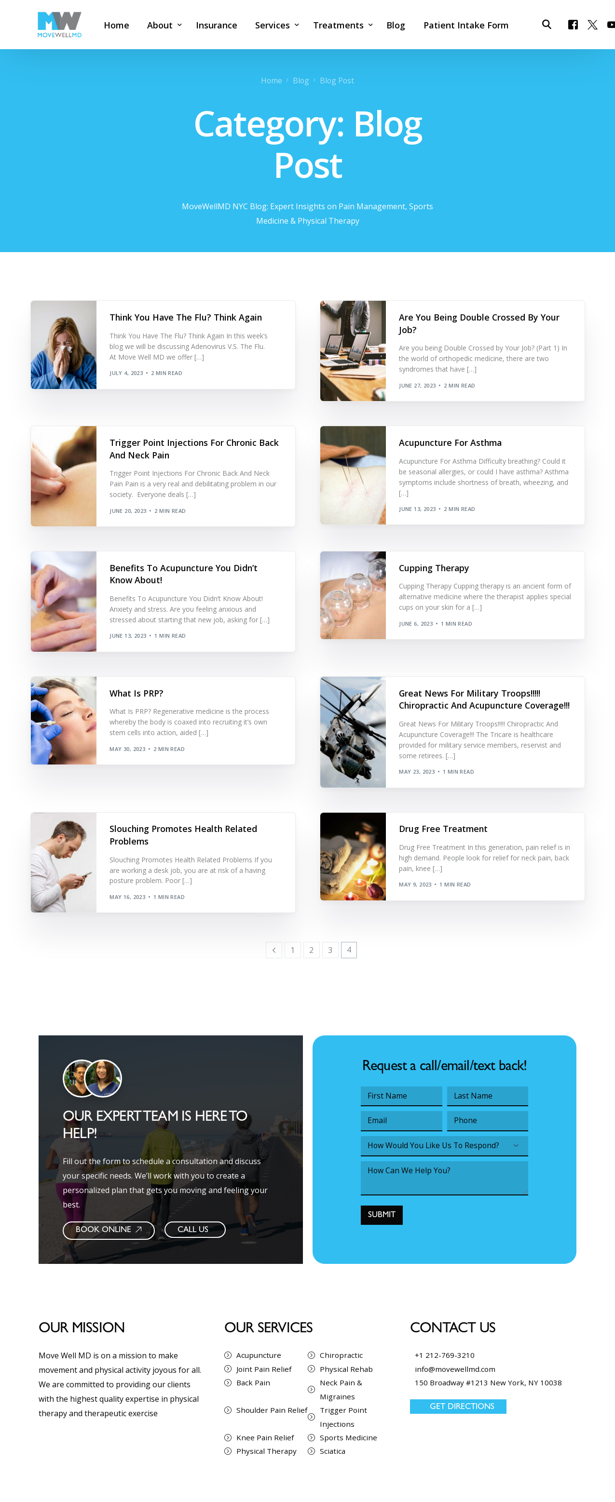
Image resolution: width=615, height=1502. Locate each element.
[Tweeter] (591, 23)
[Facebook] (572, 23)
